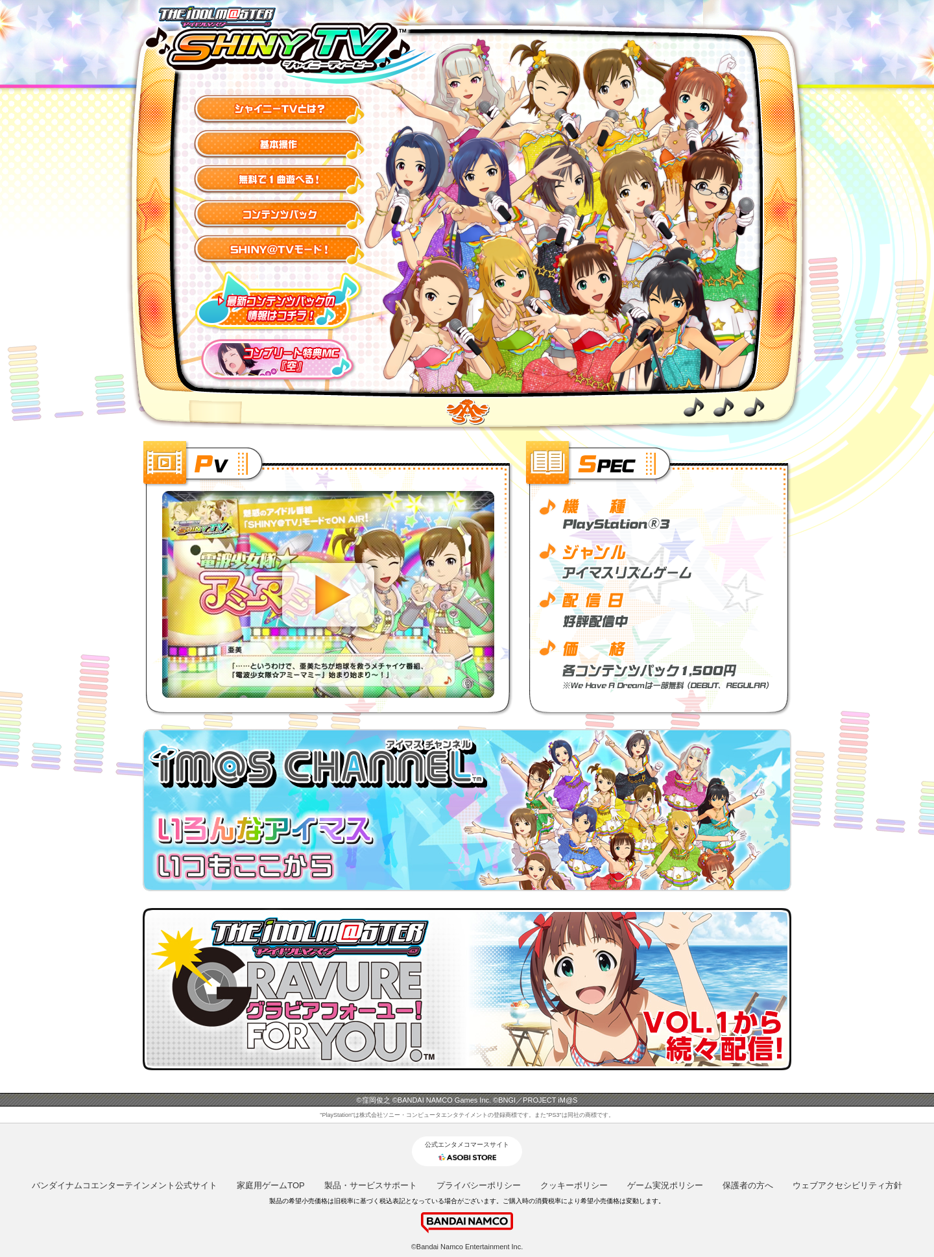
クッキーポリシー (574, 1185)
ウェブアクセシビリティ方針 (847, 1185)
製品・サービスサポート (370, 1185)
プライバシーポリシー (479, 1185)
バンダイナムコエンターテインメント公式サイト (124, 1185)
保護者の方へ (748, 1185)
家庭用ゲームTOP (271, 1185)
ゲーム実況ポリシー (665, 1185)
